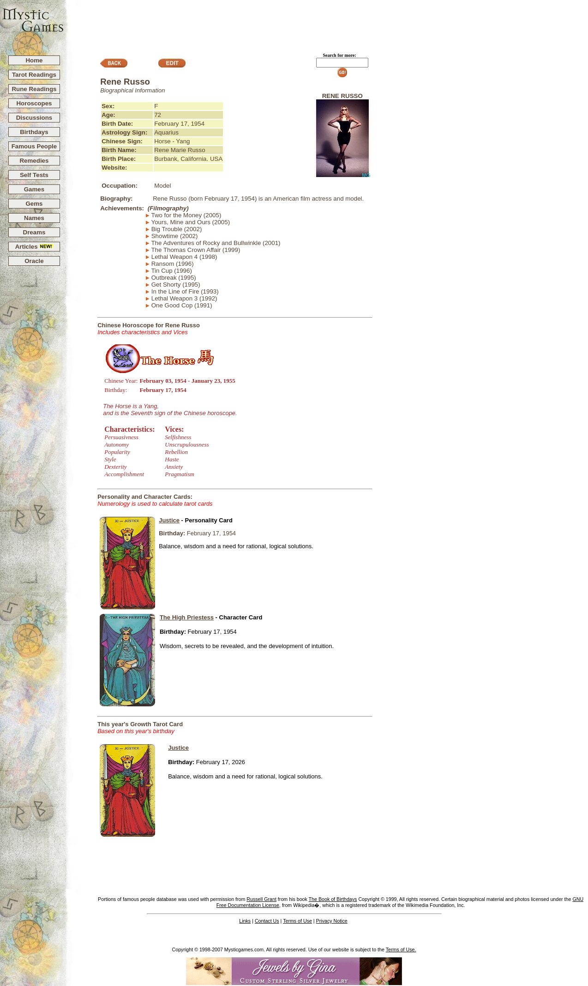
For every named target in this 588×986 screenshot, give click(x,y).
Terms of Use (297, 921)
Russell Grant (261, 899)
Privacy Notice (332, 921)
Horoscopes (34, 103)
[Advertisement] (326, 23)
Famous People (34, 146)
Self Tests (34, 174)
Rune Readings (34, 89)
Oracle (34, 260)
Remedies (33, 160)
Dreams (34, 232)
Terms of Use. (401, 949)
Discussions (34, 117)
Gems (33, 203)
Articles (34, 246)
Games (34, 189)
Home (33, 60)
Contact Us (267, 921)
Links (245, 921)
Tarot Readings (34, 74)
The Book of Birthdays (333, 899)
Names (34, 217)
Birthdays (34, 132)
